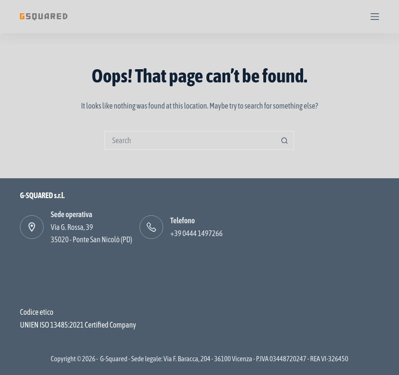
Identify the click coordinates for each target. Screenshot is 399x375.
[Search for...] (189, 140)
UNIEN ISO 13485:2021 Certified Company (78, 324)
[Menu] (375, 16)
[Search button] (284, 140)
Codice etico (36, 312)
